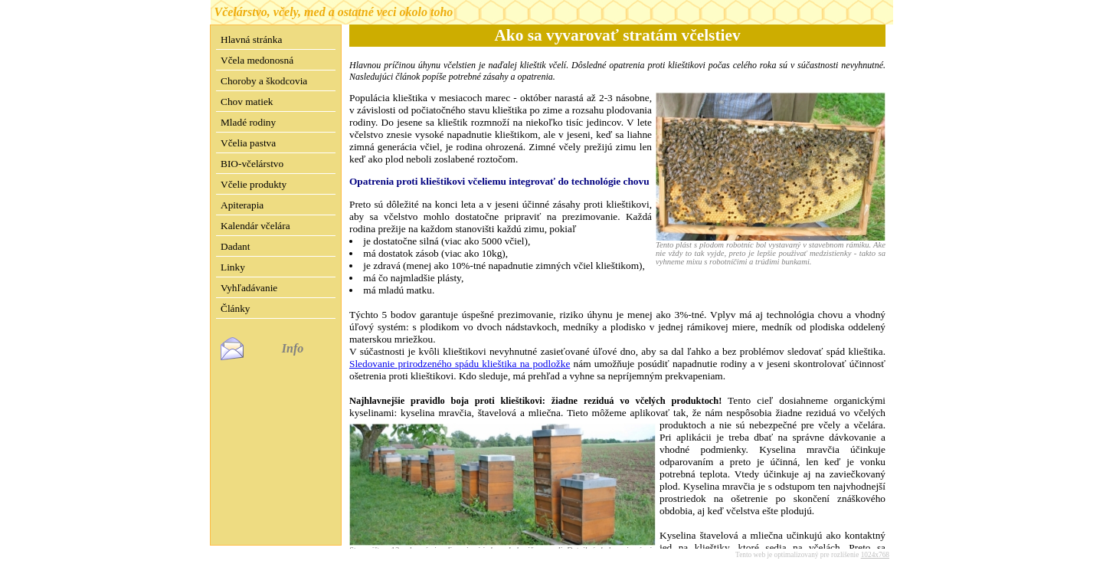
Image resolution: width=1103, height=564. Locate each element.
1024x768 (875, 542)
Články (235, 308)
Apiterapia (242, 205)
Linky (233, 267)
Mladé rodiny (248, 122)
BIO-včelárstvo (252, 163)
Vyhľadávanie (249, 287)
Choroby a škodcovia (264, 81)
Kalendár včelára (255, 225)
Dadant (235, 246)
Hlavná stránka (251, 39)
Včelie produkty (253, 184)
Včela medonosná (257, 60)
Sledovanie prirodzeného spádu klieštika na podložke (459, 363)
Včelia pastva (248, 143)
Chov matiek (247, 101)
